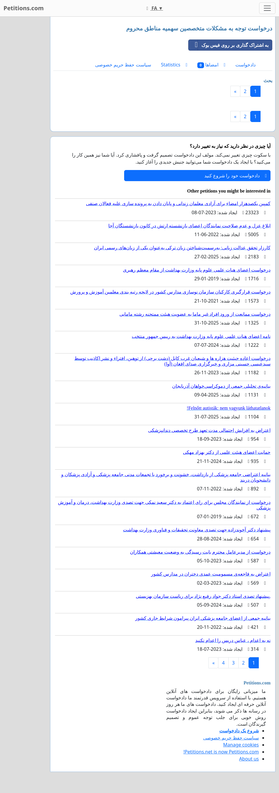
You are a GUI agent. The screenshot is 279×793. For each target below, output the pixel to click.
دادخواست (245, 64)
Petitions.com (24, 8)
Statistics (174, 64)
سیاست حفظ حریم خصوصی (123, 64)
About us (249, 759)
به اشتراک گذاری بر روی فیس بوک (228, 45)
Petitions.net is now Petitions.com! (221, 752)
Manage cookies (241, 744)
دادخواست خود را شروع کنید (235, 175)
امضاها (211, 64)
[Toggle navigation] (267, 8)
